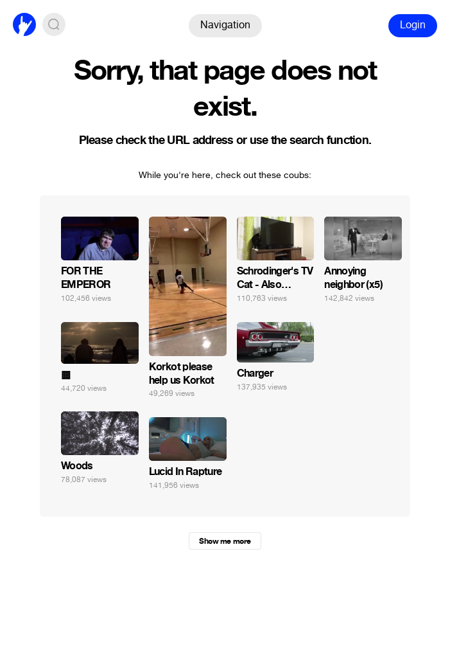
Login (413, 24)
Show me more (224, 541)
